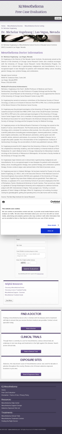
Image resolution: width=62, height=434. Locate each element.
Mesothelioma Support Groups (11, 405)
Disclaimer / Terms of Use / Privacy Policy (15, 395)
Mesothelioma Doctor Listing (34, 26)
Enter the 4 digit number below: (25, 260)
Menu (58, 18)
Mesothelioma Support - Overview (15, 292)
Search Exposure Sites (31, 374)
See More (9, 300)
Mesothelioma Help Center (10, 403)
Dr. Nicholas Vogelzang (9, 28)
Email (18, 239)
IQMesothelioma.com (14, 429)
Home (3, 26)
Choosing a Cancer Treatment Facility (15, 290)
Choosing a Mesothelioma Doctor (14, 287)
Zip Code (19, 245)
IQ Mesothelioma (31, 6)
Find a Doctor (31, 328)
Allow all (50, 231)
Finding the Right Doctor (9, 421)
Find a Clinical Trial (31, 351)
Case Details (27, 251)
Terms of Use (40, 273)
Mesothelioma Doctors (15, 26)
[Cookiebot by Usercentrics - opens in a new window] (52, 202)
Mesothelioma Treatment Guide (14, 295)
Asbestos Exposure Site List (10, 408)
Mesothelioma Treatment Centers (12, 418)
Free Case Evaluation (31, 11)
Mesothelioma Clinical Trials (10, 416)
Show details (52, 225)
